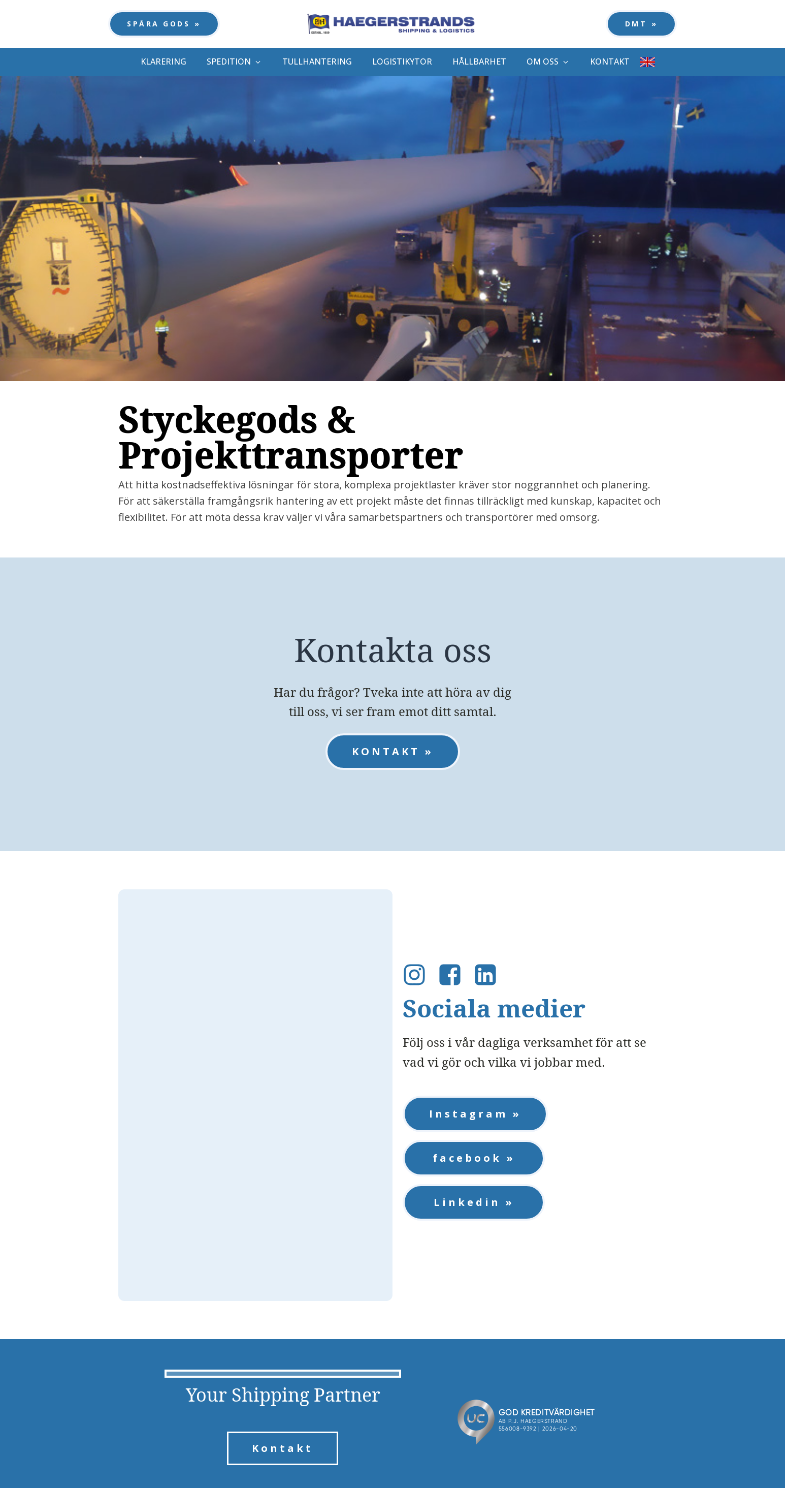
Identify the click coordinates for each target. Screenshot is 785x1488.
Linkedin (467, 1202)
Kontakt (282, 1448)
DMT (636, 23)
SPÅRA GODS (158, 23)
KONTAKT (386, 751)
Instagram (468, 1114)
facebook (467, 1158)
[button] (234, 62)
